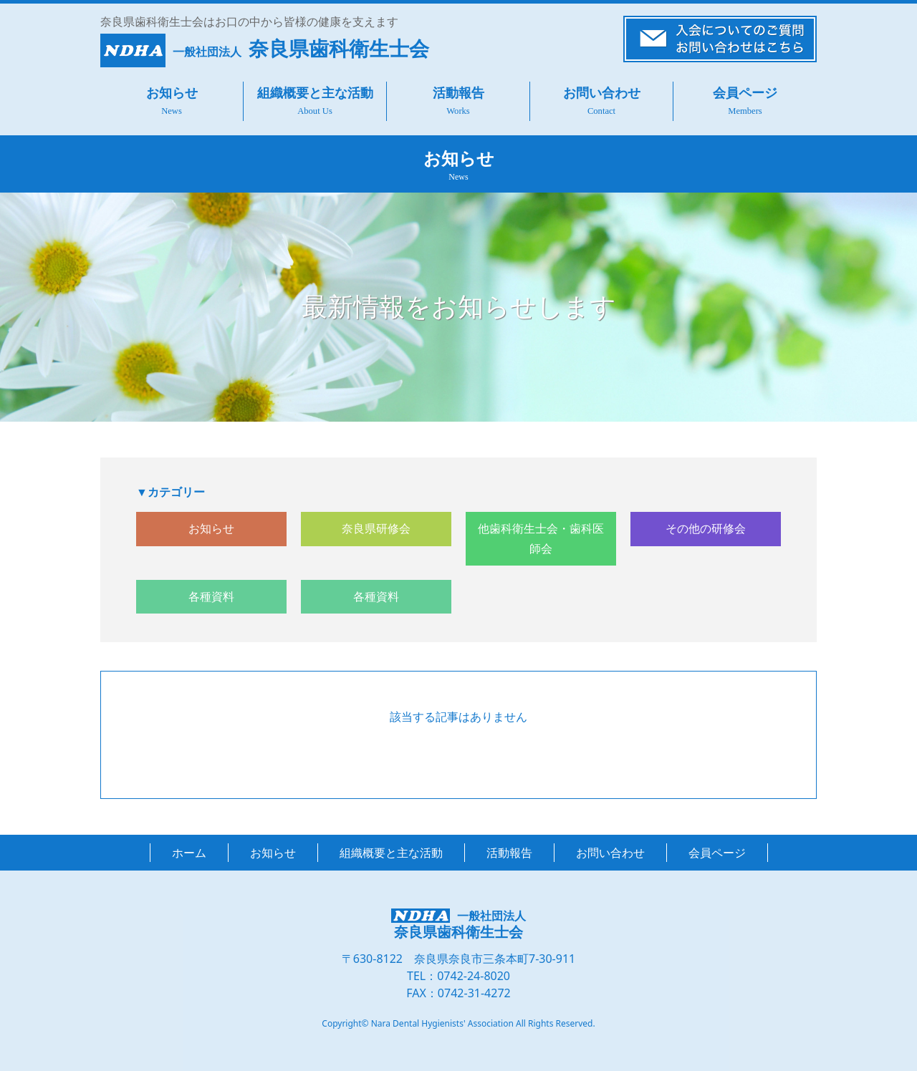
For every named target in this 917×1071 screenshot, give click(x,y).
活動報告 (458, 93)
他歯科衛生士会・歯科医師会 (541, 538)
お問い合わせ (601, 93)
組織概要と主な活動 (315, 93)
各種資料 (211, 596)
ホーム (189, 853)
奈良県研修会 (376, 528)
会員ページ (745, 93)
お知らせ (172, 93)
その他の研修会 (706, 528)
